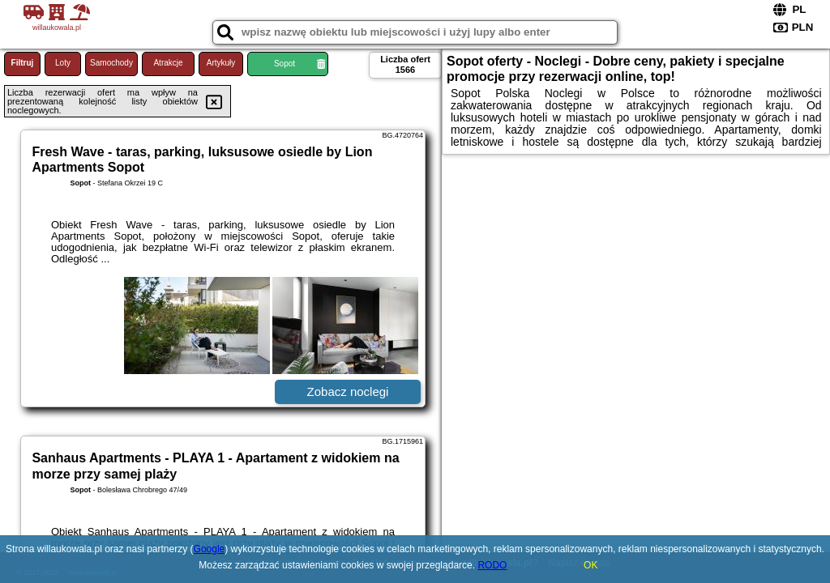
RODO (492, 565)
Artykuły (221, 62)
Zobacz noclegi (348, 391)
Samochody (111, 62)
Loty (63, 62)
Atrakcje (167, 62)
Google (209, 549)
